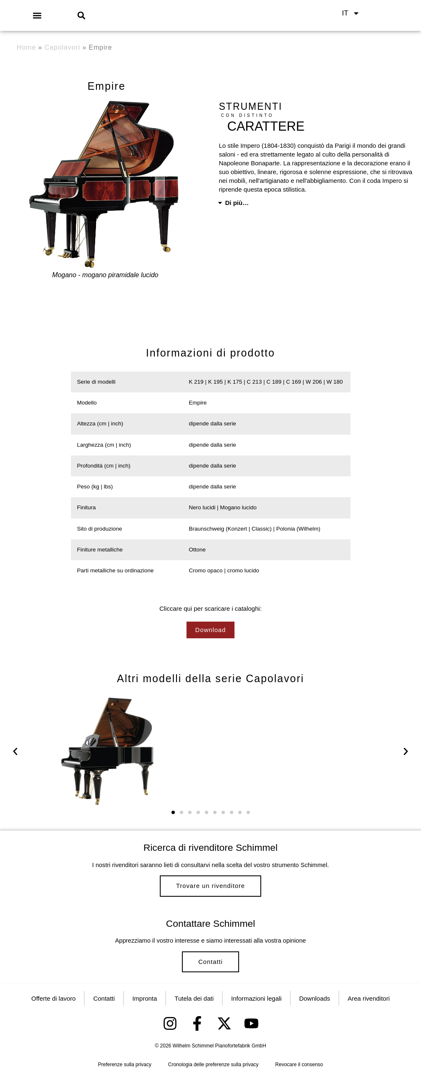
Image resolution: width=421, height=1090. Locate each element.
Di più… (237, 202)
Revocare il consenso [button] (299, 1078)
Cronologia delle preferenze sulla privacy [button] (213, 1078)
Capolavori (62, 47)
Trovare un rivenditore (210, 887)
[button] (37, 15)
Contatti (210, 970)
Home (26, 47)
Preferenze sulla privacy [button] (124, 1078)
